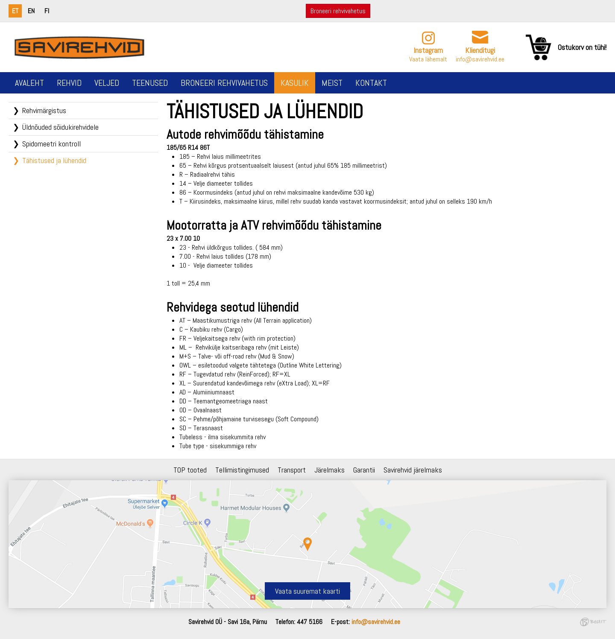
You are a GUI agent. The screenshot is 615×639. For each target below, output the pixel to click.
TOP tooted (190, 470)
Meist (332, 82)
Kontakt (371, 82)
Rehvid (69, 82)
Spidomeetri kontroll (51, 144)
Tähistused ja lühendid (54, 160)
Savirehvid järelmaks (413, 470)
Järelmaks (329, 470)
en (31, 10)
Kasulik (295, 82)
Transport (292, 470)
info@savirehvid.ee (480, 59)
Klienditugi (480, 50)
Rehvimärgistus (44, 110)
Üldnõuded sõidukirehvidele (60, 127)
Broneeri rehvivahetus (338, 10)
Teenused (150, 82)
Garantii (364, 470)
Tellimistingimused (242, 470)
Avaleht (29, 82)
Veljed (106, 82)
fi (46, 10)
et (15, 10)
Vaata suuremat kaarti (307, 591)
